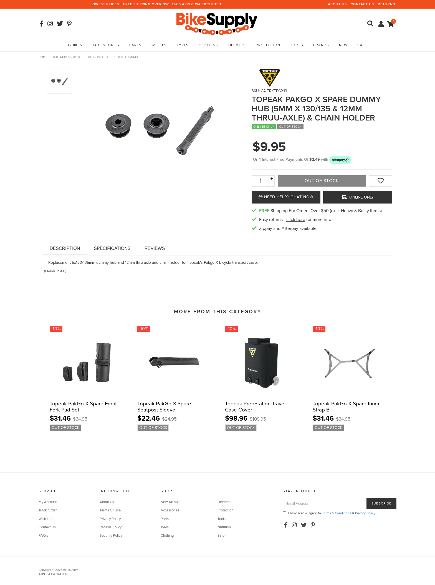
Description (65, 248)
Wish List (45, 519)
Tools (296, 45)
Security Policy (111, 535)
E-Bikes (75, 45)
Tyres (183, 45)
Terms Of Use (110, 510)
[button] (340, 159)
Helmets (237, 45)
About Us (337, 4)
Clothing (208, 45)
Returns (386, 4)
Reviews (155, 248)
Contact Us (362, 4)
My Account (48, 502)
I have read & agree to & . (329, 513)
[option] (159, 128)
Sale (362, 45)
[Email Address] (325, 503)
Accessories (105, 45)
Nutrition (224, 527)
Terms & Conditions (336, 513)
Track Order (48, 510)
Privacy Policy (110, 519)
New (343, 45)
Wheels (159, 45)
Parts (135, 45)
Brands (321, 45)
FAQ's (43, 535)
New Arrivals (170, 502)
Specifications (112, 248)
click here (295, 219)
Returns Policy (111, 527)
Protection (268, 45)
